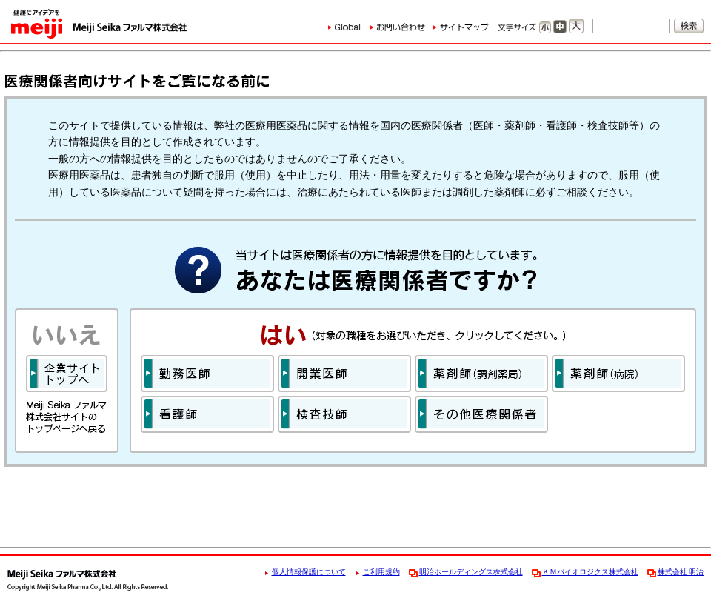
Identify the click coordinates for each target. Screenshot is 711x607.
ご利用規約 (381, 572)
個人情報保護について (309, 572)
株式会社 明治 (681, 572)
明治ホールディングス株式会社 (471, 572)
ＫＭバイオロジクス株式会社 (590, 572)
